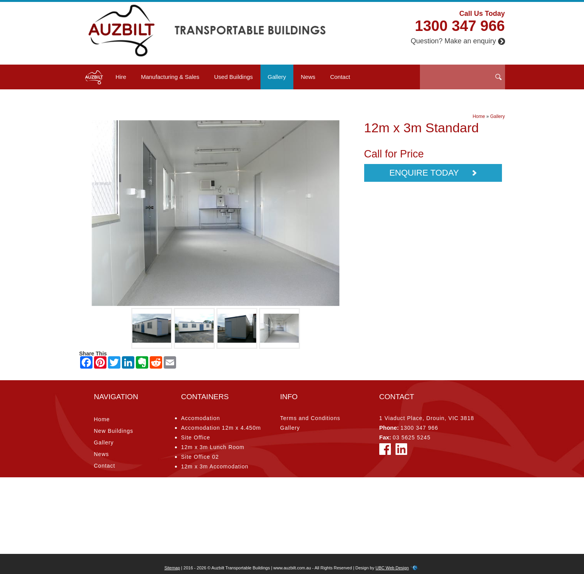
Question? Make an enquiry (458, 41)
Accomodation (200, 418)
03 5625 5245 (412, 437)
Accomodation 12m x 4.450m (221, 428)
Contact (340, 76)
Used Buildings (233, 76)
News (308, 76)
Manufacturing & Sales (170, 76)
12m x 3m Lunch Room (213, 447)
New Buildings (114, 431)
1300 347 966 (460, 26)
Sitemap (172, 567)
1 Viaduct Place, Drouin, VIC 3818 (426, 418)
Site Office (195, 437)
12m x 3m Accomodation (214, 466)
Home (479, 116)
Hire (121, 76)
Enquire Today (432, 173)
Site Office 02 (200, 457)
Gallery (277, 76)
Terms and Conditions (310, 418)
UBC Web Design (392, 567)
